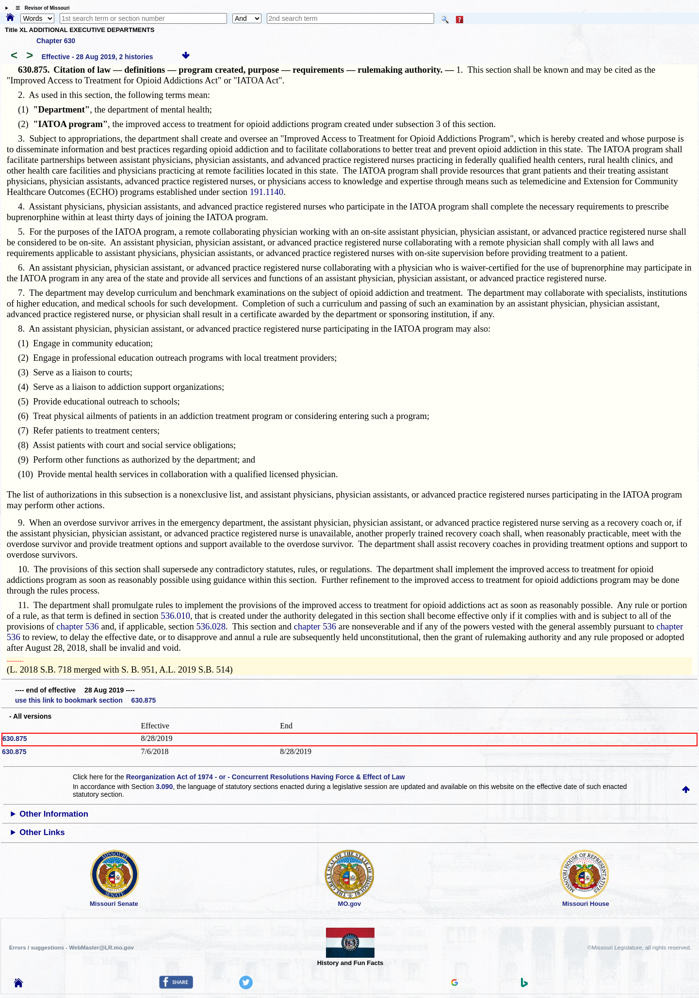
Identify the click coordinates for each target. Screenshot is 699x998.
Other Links (42, 832)
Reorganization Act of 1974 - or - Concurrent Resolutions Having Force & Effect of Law (265, 777)
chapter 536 (77, 626)
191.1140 (266, 192)
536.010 (175, 616)
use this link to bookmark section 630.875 (85, 700)
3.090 (164, 786)
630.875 (14, 738)
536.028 (211, 626)
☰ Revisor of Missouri (40, 8)
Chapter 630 (55, 41)
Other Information (53, 814)
